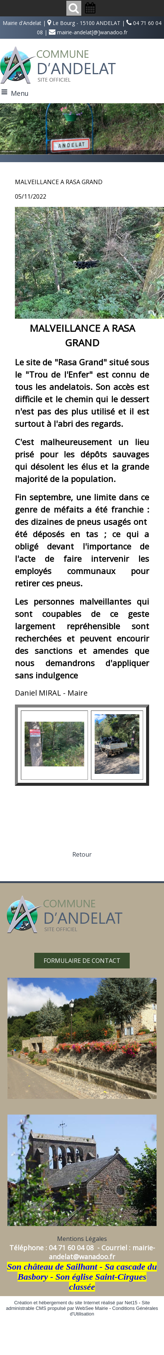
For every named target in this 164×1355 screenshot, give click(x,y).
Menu (20, 93)
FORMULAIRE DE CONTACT (82, 961)
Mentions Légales (82, 1239)
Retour (82, 854)
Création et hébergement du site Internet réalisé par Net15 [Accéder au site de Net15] (76, 1302)
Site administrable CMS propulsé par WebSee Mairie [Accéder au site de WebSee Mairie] (78, 1305)
